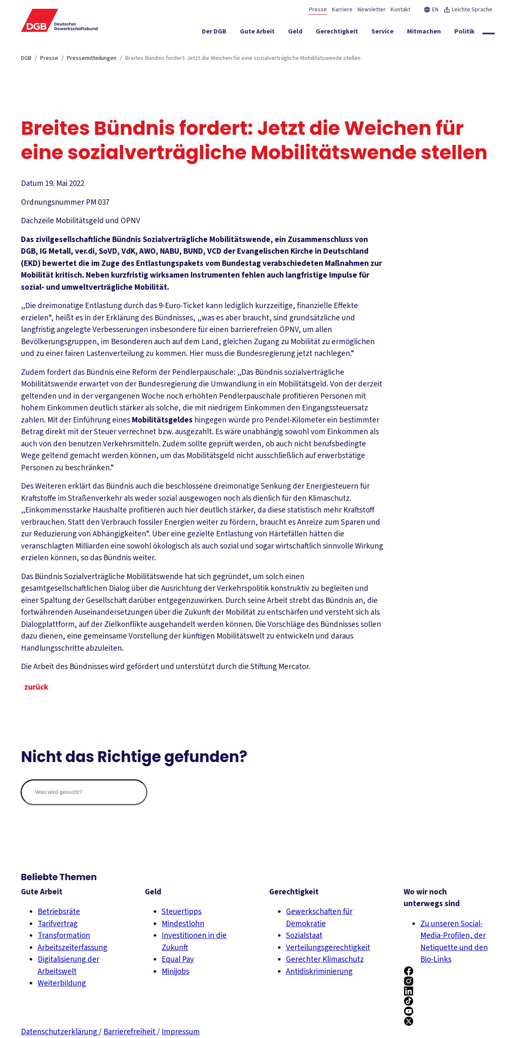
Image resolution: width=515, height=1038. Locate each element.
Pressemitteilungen (91, 58)
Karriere (342, 9)
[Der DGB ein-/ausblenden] (214, 33)
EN (431, 9)
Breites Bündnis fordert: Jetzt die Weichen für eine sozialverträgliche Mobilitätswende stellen (242, 58)
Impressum (181, 1032)
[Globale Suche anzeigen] (488, 33)
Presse (318, 9)
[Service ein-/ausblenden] (382, 33)
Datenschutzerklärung (60, 1032)
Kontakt (400, 9)
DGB (26, 58)
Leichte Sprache (467, 9)
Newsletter (372, 9)
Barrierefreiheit (130, 1032)
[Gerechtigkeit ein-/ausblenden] (337, 33)
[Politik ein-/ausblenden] (465, 33)
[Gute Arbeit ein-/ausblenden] (257, 33)
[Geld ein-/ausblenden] (295, 33)
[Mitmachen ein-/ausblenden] (424, 33)
